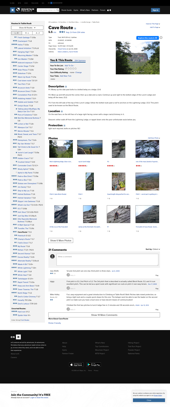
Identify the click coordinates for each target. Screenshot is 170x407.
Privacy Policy (158, 395)
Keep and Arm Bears (26, 286)
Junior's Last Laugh (25, 152)
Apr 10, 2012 (145, 305)
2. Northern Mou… (73, 22)
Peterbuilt (22, 235)
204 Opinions (80, 60)
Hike (26, 3)
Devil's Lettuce (23, 304)
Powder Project (134, 350)
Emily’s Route (23, 106)
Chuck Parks (62, 49)
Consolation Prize (25, 95)
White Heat (22, 275)
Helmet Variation (24, 198)
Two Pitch (22, 84)
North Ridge (22, 293)
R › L (27, 33)
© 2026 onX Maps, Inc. (79, 370)
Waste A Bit (22, 264)
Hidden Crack (23, 158)
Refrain (20, 250)
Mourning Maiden (25, 55)
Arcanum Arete (24, 88)
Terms (90, 370)
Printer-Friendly (54, 323)
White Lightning (24, 268)
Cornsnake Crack (25, 165)
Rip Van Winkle (24, 144)
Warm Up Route (24, 77)
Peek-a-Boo (22, 180)
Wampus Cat (23, 127)
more (138, 305)
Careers (14, 357)
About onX (15, 353)
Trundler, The (23, 228)
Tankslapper (23, 279)
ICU (19, 208)
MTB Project (100, 353)
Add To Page (155, 27)
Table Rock (95, 22)
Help (64, 346)
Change (78, 72)
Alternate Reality (24, 261)
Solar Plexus (23, 70)
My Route (21, 246)
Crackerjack (22, 41)
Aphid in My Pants (25, 173)
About (64, 343)
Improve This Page (153, 24)
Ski (43, 3)
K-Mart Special (24, 225)
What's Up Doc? (24, 205)
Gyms (76, 10)
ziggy (52, 281)
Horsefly (21, 300)
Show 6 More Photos (60, 240)
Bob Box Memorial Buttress (28, 118)
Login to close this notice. (39, 398)
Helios (20, 45)
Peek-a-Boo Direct (25, 176)
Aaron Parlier (73, 52)
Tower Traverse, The (26, 289)
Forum (102, 10)
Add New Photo (154, 138)
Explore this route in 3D (148, 37)
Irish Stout (22, 212)
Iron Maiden (22, 59)
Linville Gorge (85, 22)
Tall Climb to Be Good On (28, 147)
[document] (149, 397)
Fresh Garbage (24, 37)
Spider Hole (22, 315)
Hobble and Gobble (25, 102)
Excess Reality (23, 257)
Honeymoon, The (24, 140)
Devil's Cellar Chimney (27, 296)
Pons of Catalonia (25, 115)
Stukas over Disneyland (27, 183)
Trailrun (34, 3)
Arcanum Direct (24, 91)
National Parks (134, 353)
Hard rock (22, 312)
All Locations (52, 22)
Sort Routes (25, 320)
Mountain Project (102, 350)
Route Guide (67, 10)
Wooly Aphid (23, 169)
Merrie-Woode (23, 131)
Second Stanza (24, 253)
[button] (118, 57)
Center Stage (23, 66)
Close (149, 400)
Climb (12, 3)
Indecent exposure (25, 62)
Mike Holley (54, 294)
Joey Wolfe (54, 271)
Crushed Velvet (24, 162)
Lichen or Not (23, 124)
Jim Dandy (22, 187)
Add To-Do (69, 65)
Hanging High (23, 52)
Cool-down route (24, 80)
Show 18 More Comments (104, 315)
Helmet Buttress (24, 194)
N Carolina (62, 22)
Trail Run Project (134, 346)
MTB (19, 3)
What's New (85, 10)
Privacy (96, 370)
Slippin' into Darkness (26, 201)
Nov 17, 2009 (152, 284)
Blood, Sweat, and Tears (27, 134)
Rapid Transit (23, 282)
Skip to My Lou (24, 191)
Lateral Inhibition (24, 48)
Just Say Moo (23, 216)
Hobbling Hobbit (24, 98)
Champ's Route (24, 239)
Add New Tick (65, 76)
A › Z (38, 33)
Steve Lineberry (63, 52)
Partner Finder (68, 353)
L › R (16, 33)
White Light (22, 271)
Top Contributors (102, 346)
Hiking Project (133, 343)
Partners (95, 10)
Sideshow (22, 73)
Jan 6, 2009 (116, 271)
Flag (156, 275)
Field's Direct (23, 243)
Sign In (155, 10)
